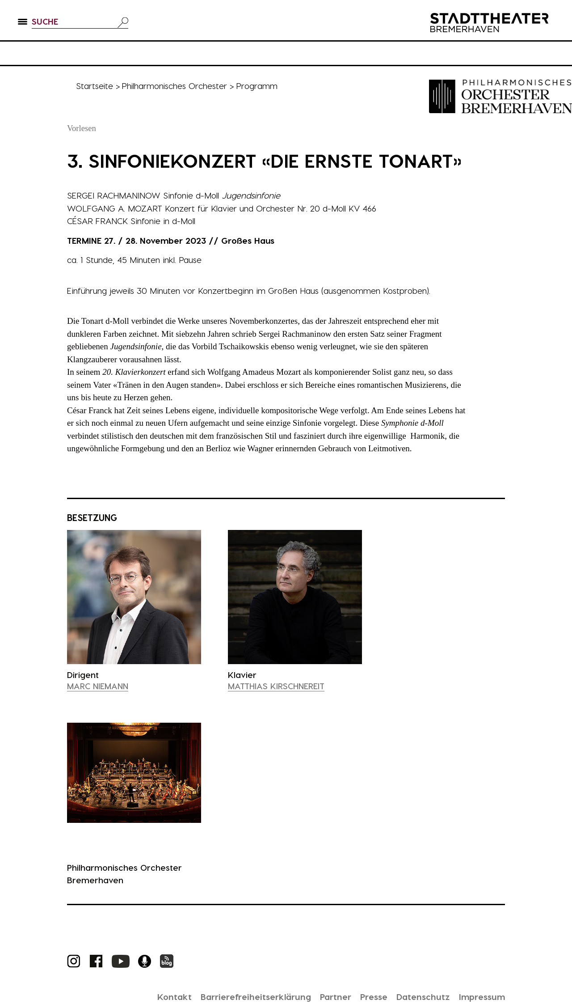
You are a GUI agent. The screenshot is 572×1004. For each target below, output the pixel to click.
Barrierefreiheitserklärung (245, 996)
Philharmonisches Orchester (175, 85)
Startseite (95, 85)
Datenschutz (419, 996)
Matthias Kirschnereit (276, 686)
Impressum (480, 996)
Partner (328, 996)
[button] (22, 27)
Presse (368, 996)
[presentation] (134, 605)
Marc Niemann (98, 686)
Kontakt (161, 996)
